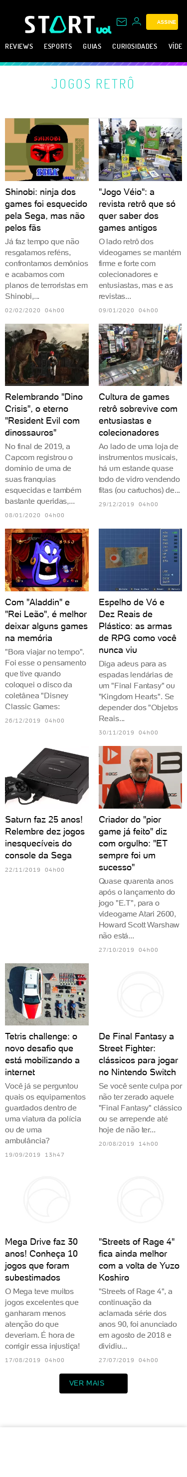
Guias (92, 46)
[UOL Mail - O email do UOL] (122, 22)
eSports (58, 46)
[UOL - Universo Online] (104, 30)
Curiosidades (134, 46)
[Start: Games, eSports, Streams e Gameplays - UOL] (60, 24)
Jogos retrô (93, 84)
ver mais (93, 1383)
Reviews (19, 46)
